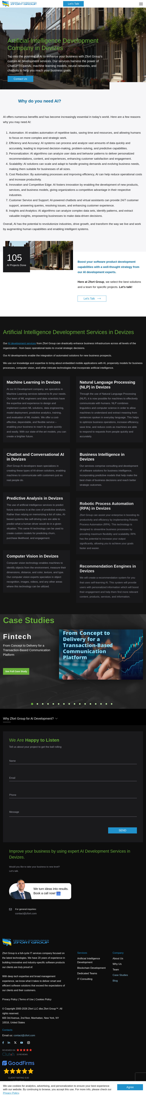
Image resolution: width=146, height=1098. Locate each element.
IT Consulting (84, 979)
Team (116, 969)
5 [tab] (53, 704)
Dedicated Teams (87, 973)
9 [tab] (74, 704)
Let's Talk (73, 3)
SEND (122, 830)
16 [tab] (111, 704)
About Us (118, 958)
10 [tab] (80, 704)
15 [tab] (106, 704)
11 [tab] (85, 704)
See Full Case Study (16, 671)
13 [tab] (95, 704)
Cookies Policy (43, 999)
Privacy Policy (11, 1093)
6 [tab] (58, 704)
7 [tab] (64, 704)
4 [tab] (48, 704)
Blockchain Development (91, 967)
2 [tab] (37, 704)
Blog (115, 980)
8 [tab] (69, 704)
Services (82, 952)
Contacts (7, 1030)
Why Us (117, 964)
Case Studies (120, 975)
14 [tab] (101, 704)
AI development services (22, 343)
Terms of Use (26, 999)
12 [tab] (90, 704)
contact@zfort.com (26, 913)
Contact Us (20, 78)
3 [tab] (42, 704)
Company (118, 952)
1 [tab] (32, 704)
